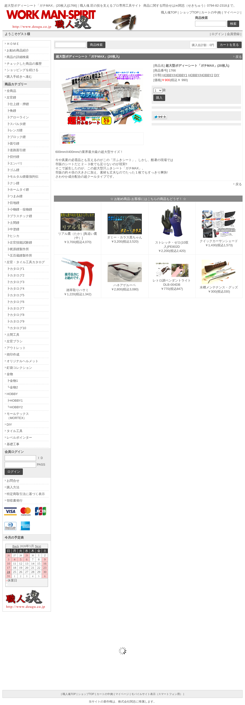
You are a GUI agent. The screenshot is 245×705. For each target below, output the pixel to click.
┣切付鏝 (13, 157)
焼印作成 (13, 354)
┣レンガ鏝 (15, 130)
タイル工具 (15, 431)
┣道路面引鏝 (16, 150)
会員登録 (233, 34)
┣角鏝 (11, 110)
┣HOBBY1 (15, 400)
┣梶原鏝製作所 (18, 249)
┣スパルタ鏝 (16, 124)
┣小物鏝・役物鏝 (19, 209)
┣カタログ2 (15, 275)
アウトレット (16, 348)
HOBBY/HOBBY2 (200, 75)
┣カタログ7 (15, 308)
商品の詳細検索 (18, 57)
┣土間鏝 (13, 222)
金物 (10, 374)
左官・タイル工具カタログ (26, 262)
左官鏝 (11, 97)
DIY (217, 75)
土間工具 (13, 334)
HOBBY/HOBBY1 (174, 75)
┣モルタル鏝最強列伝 (22, 176)
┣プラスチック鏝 (19, 216)
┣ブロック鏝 (16, 137)
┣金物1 (12, 381)
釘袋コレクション (19, 368)
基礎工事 (13, 444)
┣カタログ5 (15, 295)
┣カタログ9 (15, 321)
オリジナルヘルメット (22, 361)
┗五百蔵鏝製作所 (19, 255)
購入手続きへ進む (19, 76)
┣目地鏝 (13, 203)
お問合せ (13, 480)
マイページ (232, 12)
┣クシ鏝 (13, 183)
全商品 (11, 91)
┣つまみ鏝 (15, 196)
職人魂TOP (169, 12)
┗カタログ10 (16, 328)
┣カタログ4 (15, 288)
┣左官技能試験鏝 (19, 242)
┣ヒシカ (13, 236)
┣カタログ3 (15, 282)
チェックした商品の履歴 (24, 63)
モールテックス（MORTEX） (18, 416)
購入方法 (13, 487)
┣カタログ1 (15, 269)
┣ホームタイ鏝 (18, 189)
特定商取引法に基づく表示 (26, 494)
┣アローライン (18, 117)
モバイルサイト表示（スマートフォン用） (157, 694)
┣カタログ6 (15, 302)
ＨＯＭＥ (13, 44)
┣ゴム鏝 (13, 170)
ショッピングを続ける (22, 70)
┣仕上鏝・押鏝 (18, 104)
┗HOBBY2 (15, 407)
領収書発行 (15, 500)
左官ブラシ (15, 341)
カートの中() (211, 12)
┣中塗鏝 (13, 229)
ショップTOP (189, 12)
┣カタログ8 (15, 315)
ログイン (217, 34)
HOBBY (12, 394)
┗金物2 (12, 387)
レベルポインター (19, 437)
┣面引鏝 (13, 143)
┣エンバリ (15, 163)
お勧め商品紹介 (18, 50)
